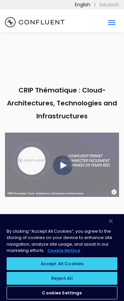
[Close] (111, 221)
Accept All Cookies (62, 264)
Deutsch (109, 4)
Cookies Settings (62, 293)
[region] (62, 257)
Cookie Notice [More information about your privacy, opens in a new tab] (63, 250)
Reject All (61, 278)
